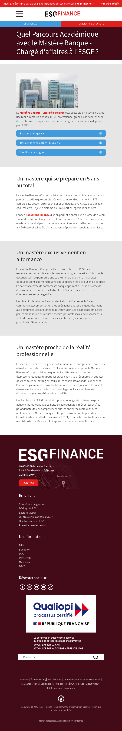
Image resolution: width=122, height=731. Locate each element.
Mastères (24, 562)
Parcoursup (69, 688)
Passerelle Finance (38, 215)
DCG (21, 553)
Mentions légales (47, 720)
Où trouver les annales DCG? (36, 516)
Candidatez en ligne (61, 152)
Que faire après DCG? (31, 521)
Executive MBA (92, 683)
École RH (57, 679)
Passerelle (25, 558)
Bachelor (24, 549)
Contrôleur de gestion (32, 504)
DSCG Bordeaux (54, 688)
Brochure (30, 23)
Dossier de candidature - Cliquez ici (61, 143)
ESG (37, 683)
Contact (29, 483)
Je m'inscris (85, 3)
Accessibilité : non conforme (69, 720)
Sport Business (48, 683)
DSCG (22, 566)
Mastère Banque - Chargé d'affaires (42, 112)
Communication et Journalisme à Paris (82, 679)
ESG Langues (27, 683)
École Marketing (38, 679)
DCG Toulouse (77, 683)
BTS (21, 545)
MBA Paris (24, 679)
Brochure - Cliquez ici (61, 133)
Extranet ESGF (27, 512)
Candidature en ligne (91, 23)
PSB (49, 679)
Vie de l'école (62, 683)
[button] (61, 698)
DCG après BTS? (28, 508)
